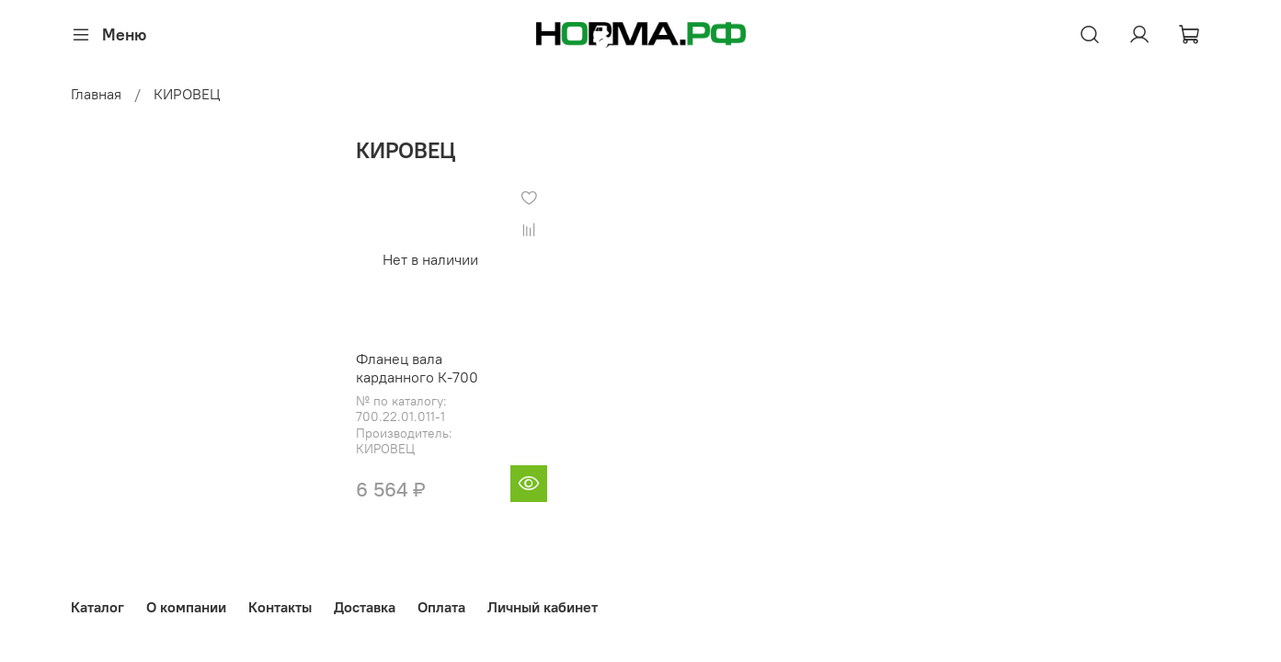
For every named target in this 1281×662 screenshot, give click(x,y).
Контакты (280, 607)
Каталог (97, 607)
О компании (186, 607)
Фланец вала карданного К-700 (417, 367)
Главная (96, 94)
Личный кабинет (542, 607)
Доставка (364, 607)
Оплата (441, 607)
